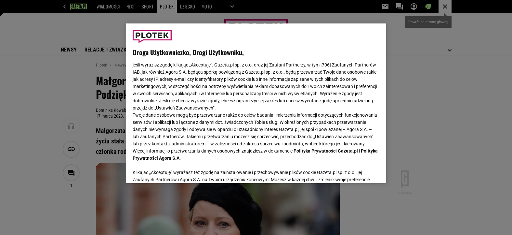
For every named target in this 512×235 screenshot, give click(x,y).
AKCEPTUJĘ (357, 170)
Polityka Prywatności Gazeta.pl (326, 151)
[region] (256, 103)
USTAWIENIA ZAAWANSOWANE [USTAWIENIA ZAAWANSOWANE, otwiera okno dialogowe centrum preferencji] (175, 170)
